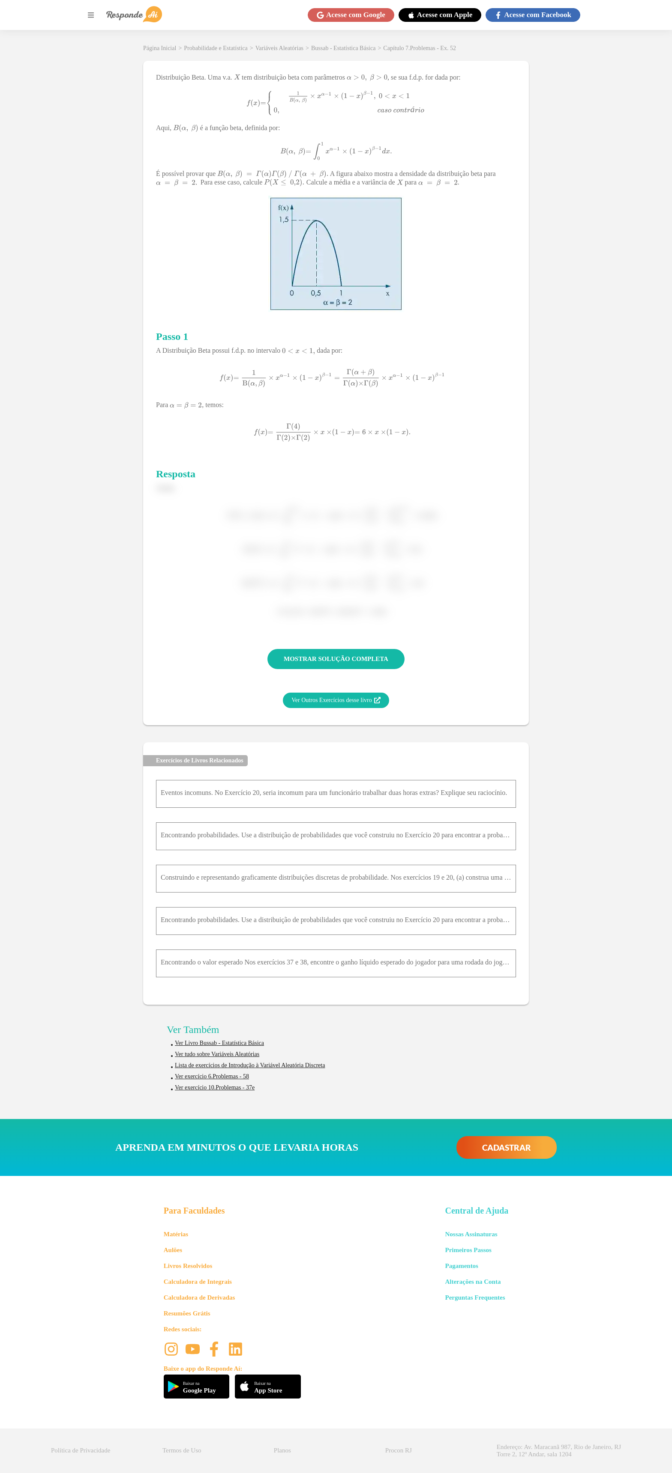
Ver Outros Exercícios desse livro (335, 700)
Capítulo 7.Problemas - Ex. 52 (419, 48)
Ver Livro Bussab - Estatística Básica (219, 1043)
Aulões (173, 1250)
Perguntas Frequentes (475, 1297)
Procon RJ (398, 1450)
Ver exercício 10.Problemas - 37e (215, 1087)
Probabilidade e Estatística (216, 48)
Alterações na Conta (473, 1281)
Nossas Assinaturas (471, 1234)
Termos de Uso (181, 1450)
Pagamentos (461, 1265)
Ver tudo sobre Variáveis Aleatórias (217, 1054)
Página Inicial (159, 48)
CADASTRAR (506, 1147)
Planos (282, 1450)
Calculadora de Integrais (198, 1281)
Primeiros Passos (468, 1250)
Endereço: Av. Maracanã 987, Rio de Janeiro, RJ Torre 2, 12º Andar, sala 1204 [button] (559, 1450)
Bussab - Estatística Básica (343, 48)
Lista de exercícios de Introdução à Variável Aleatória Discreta (250, 1065)
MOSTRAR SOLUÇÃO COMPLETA (336, 658)
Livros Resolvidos (188, 1265)
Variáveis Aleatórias (279, 48)
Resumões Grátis (187, 1313)
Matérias (176, 1234)
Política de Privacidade (80, 1450)
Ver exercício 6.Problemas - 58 (212, 1076)
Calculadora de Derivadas (199, 1297)
